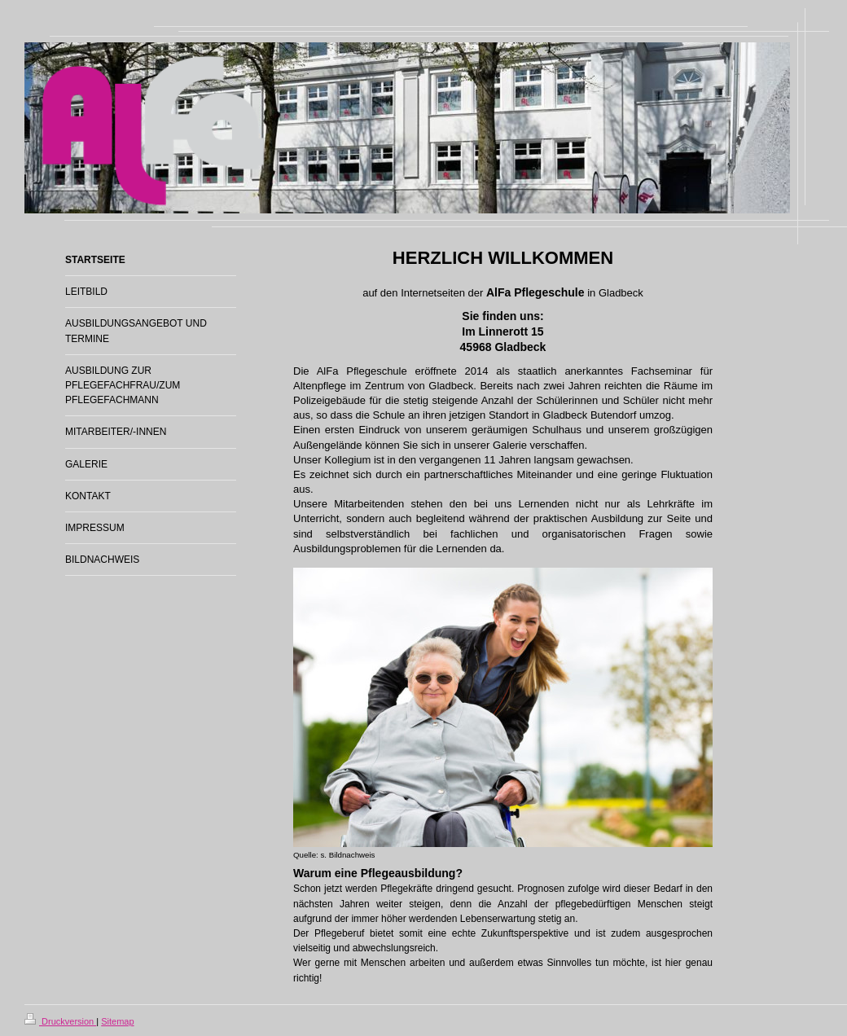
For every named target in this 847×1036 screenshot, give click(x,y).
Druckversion (60, 1021)
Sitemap (117, 1021)
